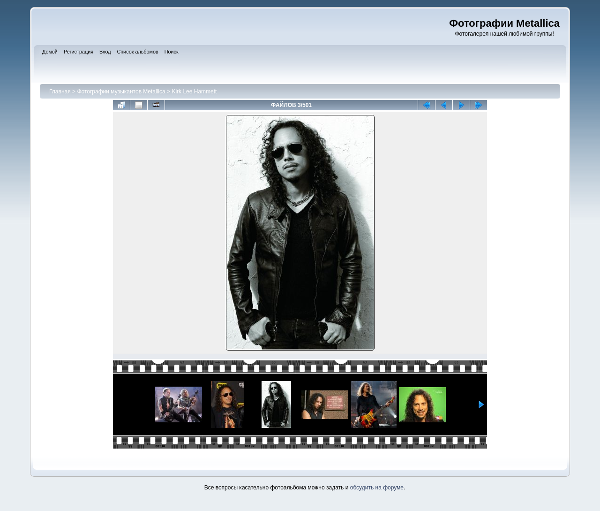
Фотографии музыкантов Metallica (121, 91)
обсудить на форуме (377, 487)
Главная (60, 91)
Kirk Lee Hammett (194, 91)
